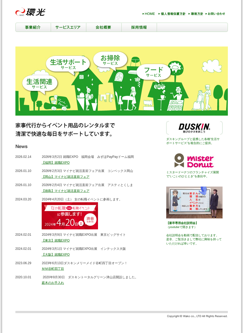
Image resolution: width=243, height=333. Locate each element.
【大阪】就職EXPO (56, 254)
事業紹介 (33, 27)
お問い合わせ (215, 15)
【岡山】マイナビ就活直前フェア (65, 177)
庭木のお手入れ (53, 283)
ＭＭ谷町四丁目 (53, 269)
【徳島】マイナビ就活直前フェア (65, 191)
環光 (31, 11)
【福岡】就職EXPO (56, 163)
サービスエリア (68, 27)
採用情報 (139, 27)
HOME (148, 15)
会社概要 (103, 27)
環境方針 (195, 15)
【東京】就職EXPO (56, 240)
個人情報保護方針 (172, 15)
